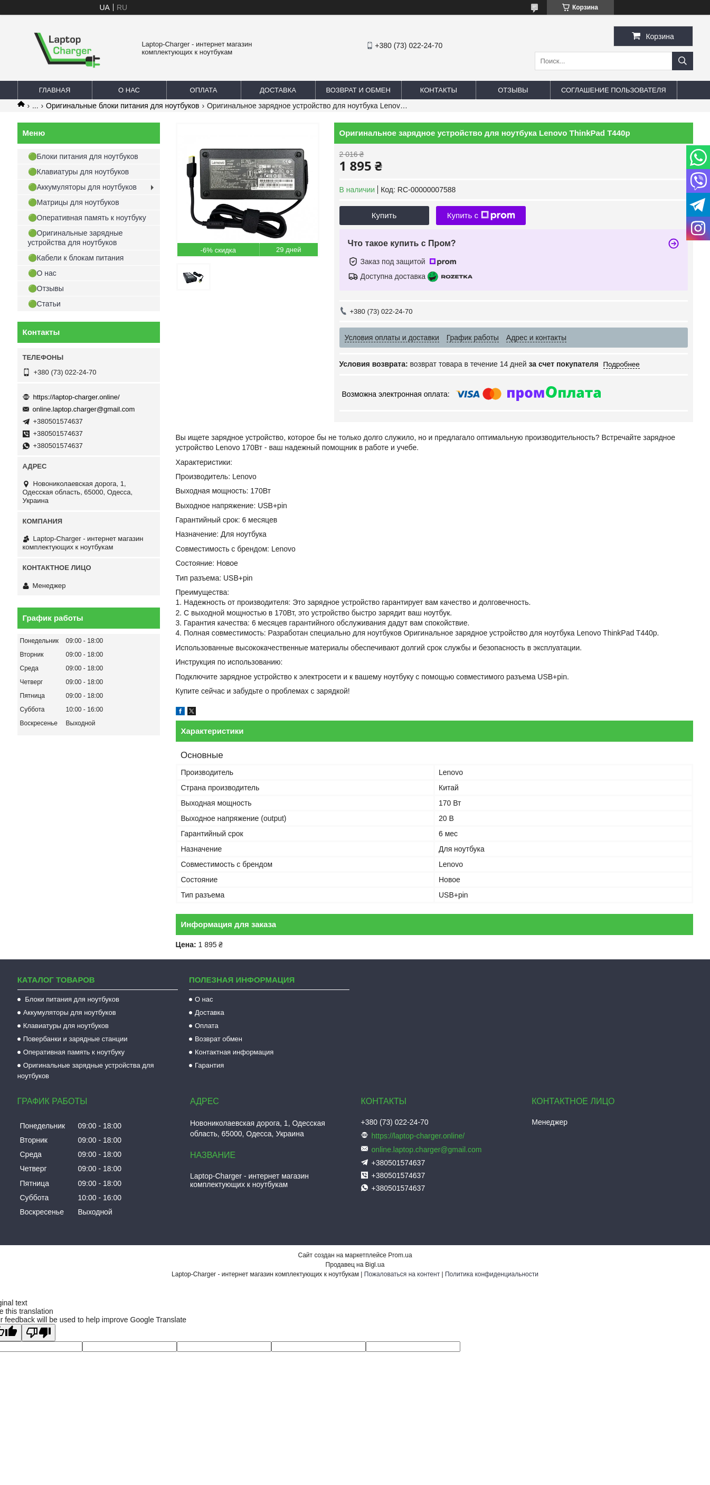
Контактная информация (234, 1052)
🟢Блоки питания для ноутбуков (83, 156)
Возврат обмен (218, 1039)
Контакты (438, 90)
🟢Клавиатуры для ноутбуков (78, 171)
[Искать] (682, 61)
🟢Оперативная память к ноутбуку (87, 217)
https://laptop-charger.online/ (76, 397)
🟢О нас (42, 273)
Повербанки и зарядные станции (75, 1039)
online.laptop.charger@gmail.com (84, 409)
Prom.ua (400, 1255)
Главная (55, 90)
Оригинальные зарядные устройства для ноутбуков (85, 1070)
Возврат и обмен (358, 90)
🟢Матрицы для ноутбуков (73, 202)
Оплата (203, 90)
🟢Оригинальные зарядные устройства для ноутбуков (75, 238)
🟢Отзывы (46, 288)
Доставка (278, 90)
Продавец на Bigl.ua (355, 1264)
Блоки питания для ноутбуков (71, 999)
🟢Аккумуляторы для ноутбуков (82, 187)
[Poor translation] (38, 1332)
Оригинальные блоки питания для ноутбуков (122, 105)
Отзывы (513, 90)
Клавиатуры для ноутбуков (66, 1026)
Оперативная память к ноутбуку (74, 1052)
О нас (129, 90)
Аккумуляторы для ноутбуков (69, 1012)
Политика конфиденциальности (491, 1274)
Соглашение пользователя (613, 90)
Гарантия (209, 1065)
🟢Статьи (44, 304)
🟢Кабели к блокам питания (76, 258)
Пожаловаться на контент (402, 1274)
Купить (384, 215)
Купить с (481, 215)
